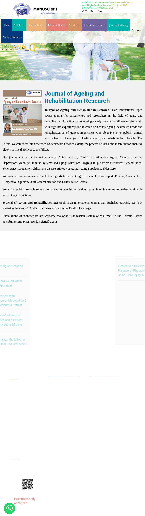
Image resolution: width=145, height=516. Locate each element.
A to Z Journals (22, 390)
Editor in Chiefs (62, 380)
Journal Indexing (118, 25)
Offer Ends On (92, 11)
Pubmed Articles (12, 37)
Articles (74, 25)
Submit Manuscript (94, 25)
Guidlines (19, 25)
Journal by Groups (24, 395)
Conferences (60, 412)
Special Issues (36, 25)
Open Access (60, 396)
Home (6, 25)
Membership (21, 406)
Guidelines (20, 401)
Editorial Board (56, 25)
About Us (19, 384)
